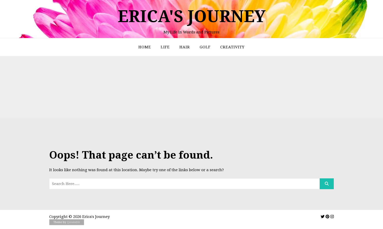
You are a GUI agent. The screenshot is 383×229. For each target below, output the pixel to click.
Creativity (232, 47)
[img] (323, 216)
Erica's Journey (192, 16)
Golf (205, 47)
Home (144, 47)
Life (165, 47)
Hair (184, 47)
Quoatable (73, 222)
